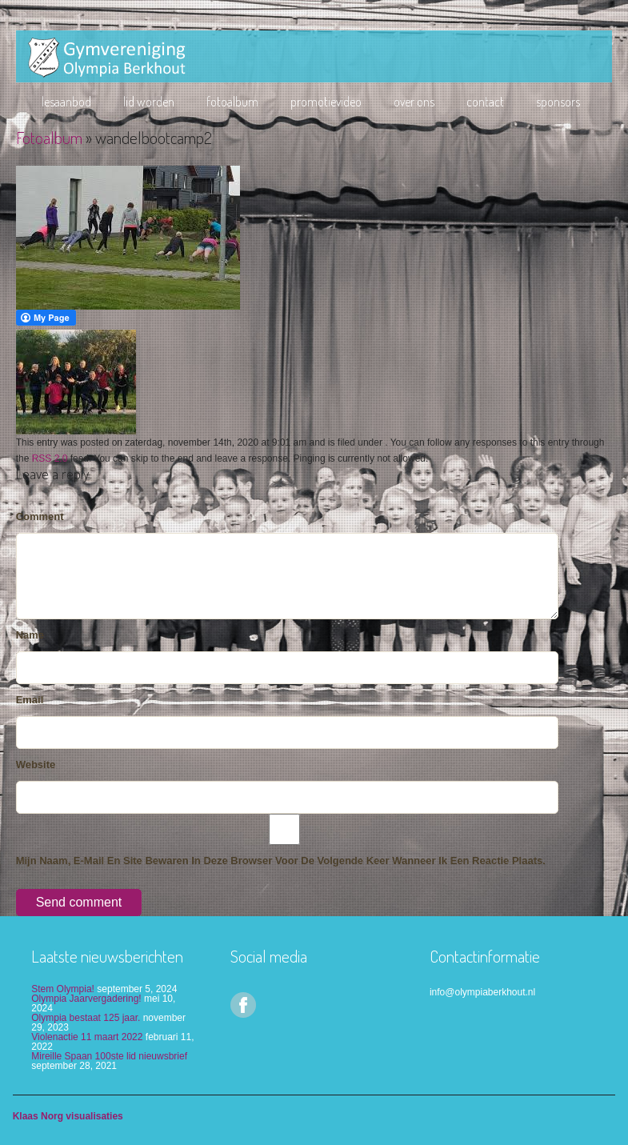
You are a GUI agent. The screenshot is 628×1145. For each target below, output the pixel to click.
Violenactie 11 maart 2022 (86, 1037)
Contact (485, 102)
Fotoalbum (232, 102)
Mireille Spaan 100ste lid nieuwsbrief (109, 1056)
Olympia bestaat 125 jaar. (85, 1017)
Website (36, 765)
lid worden (148, 102)
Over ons (414, 102)
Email (30, 700)
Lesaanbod (66, 102)
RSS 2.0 (50, 458)
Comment (40, 516)
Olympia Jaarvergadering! (86, 998)
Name (30, 635)
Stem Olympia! (62, 989)
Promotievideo (326, 102)
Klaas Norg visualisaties (68, 1116)
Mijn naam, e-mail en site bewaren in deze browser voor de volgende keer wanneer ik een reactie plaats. (281, 861)
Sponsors (558, 102)
